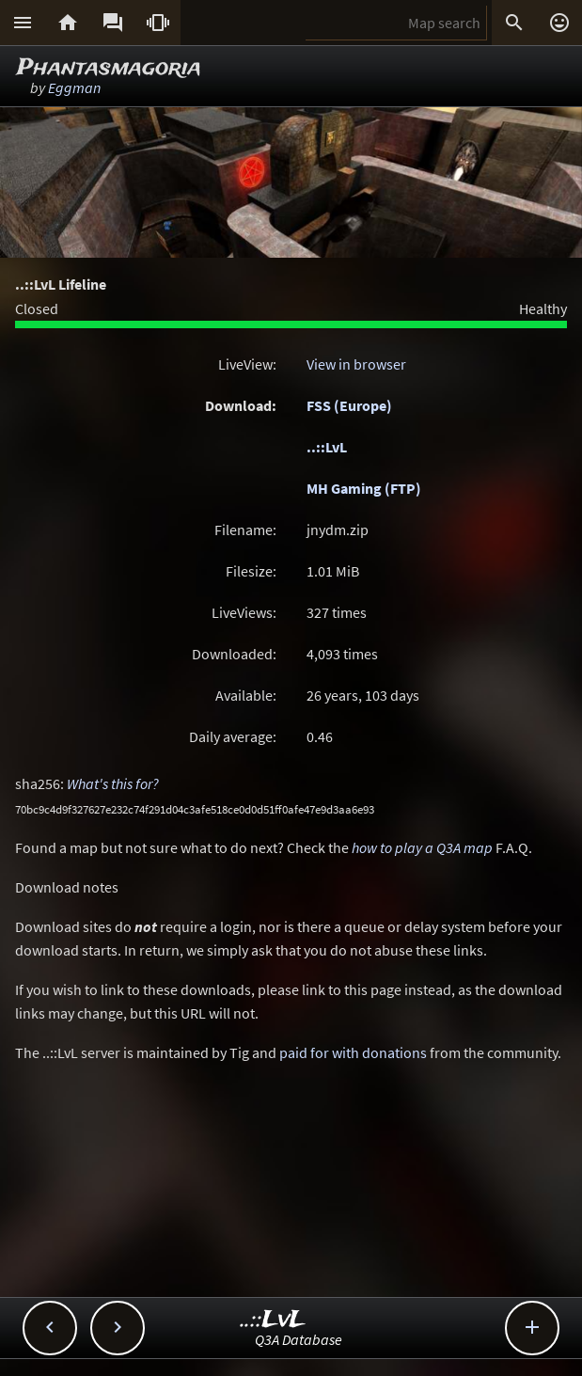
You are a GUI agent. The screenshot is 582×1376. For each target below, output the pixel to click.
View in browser (356, 364)
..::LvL (327, 446)
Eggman (74, 87)
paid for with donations (353, 1052)
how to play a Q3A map (422, 847)
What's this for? (113, 783)
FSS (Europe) (349, 405)
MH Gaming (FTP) (364, 488)
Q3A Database (298, 1339)
